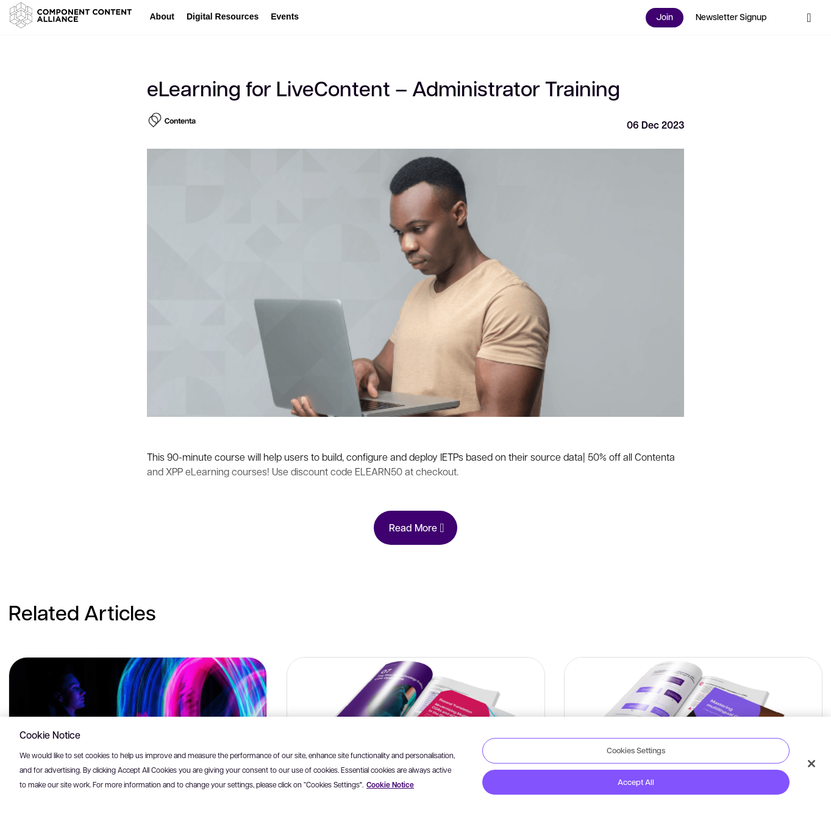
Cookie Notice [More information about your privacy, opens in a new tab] (390, 784)
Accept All (636, 781)
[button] (73, 15)
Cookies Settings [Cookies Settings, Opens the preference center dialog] (636, 750)
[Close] (811, 763)
